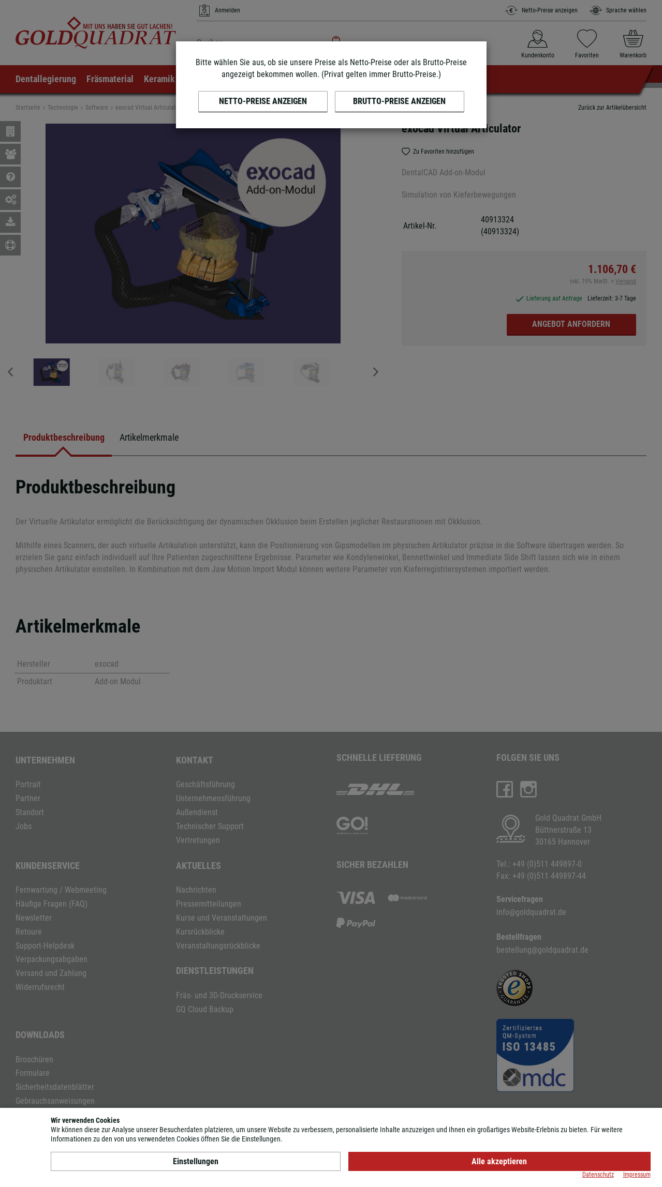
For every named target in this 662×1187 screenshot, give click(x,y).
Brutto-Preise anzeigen (399, 101)
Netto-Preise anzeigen (263, 101)
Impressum (637, 1174)
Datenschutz (598, 1174)
